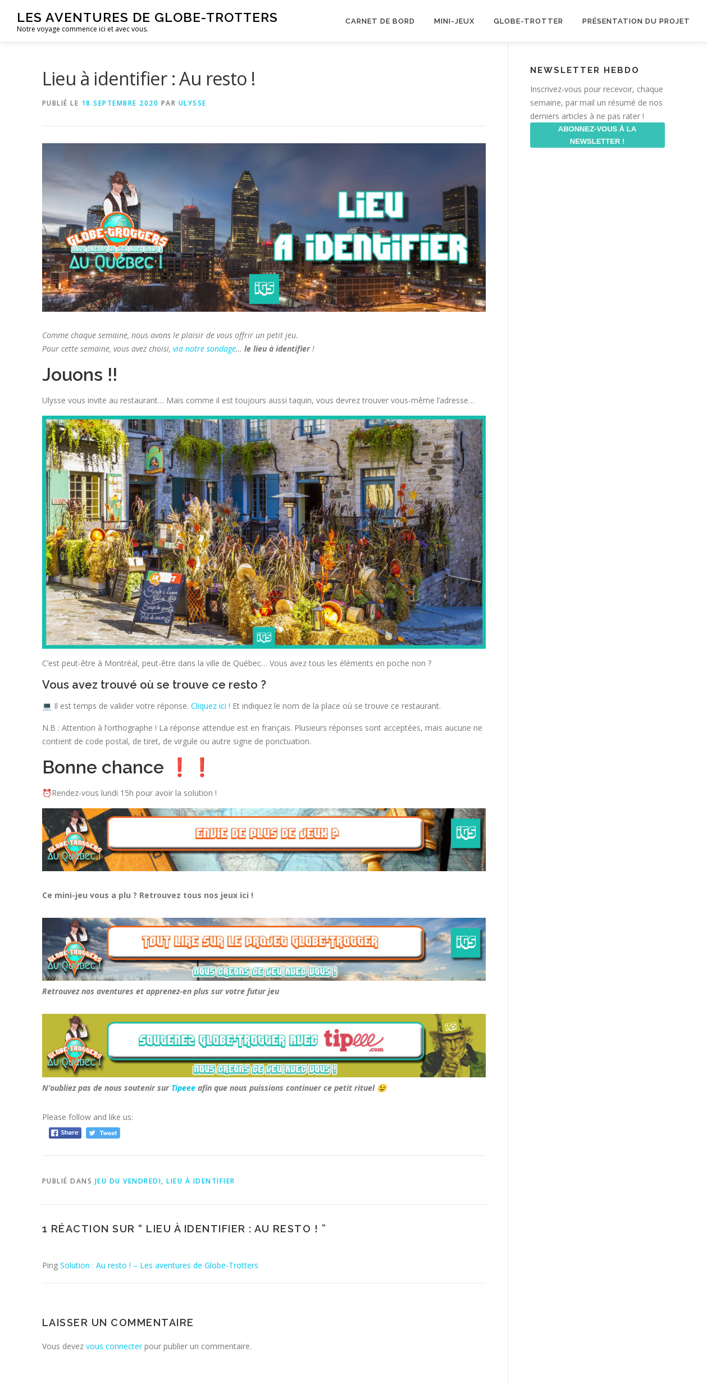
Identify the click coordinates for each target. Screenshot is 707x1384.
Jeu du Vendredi (128, 1181)
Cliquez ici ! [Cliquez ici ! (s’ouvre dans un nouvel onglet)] (211, 705)
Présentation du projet (636, 21)
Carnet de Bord (380, 21)
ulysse (193, 103)
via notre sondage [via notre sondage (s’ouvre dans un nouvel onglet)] (204, 348)
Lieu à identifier (200, 1181)
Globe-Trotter (528, 21)
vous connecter (114, 1346)
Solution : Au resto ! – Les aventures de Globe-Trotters (159, 1265)
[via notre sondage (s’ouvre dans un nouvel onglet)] (172, 348)
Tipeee (183, 1087)
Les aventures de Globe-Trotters (147, 17)
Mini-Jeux (454, 21)
